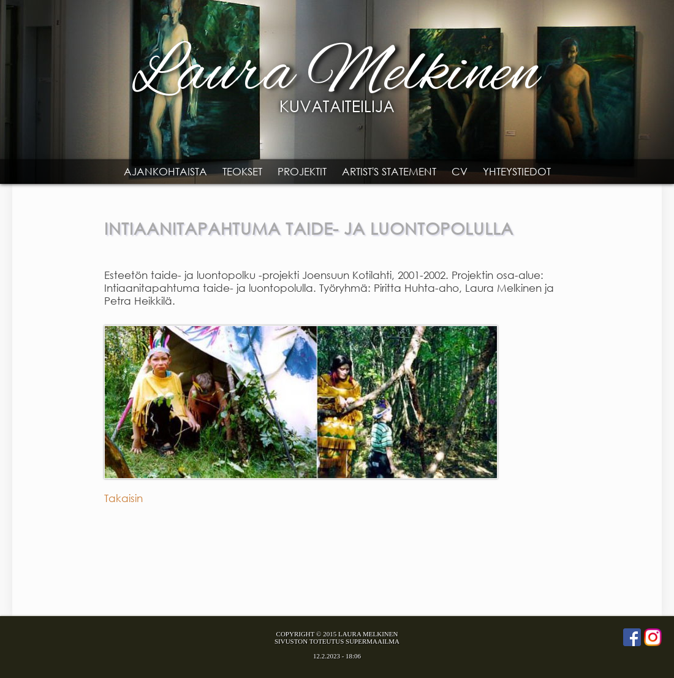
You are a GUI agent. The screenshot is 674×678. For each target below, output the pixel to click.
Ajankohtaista (165, 171)
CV (460, 171)
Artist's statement (389, 171)
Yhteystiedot (517, 171)
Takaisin (123, 498)
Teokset (242, 171)
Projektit (302, 171)
